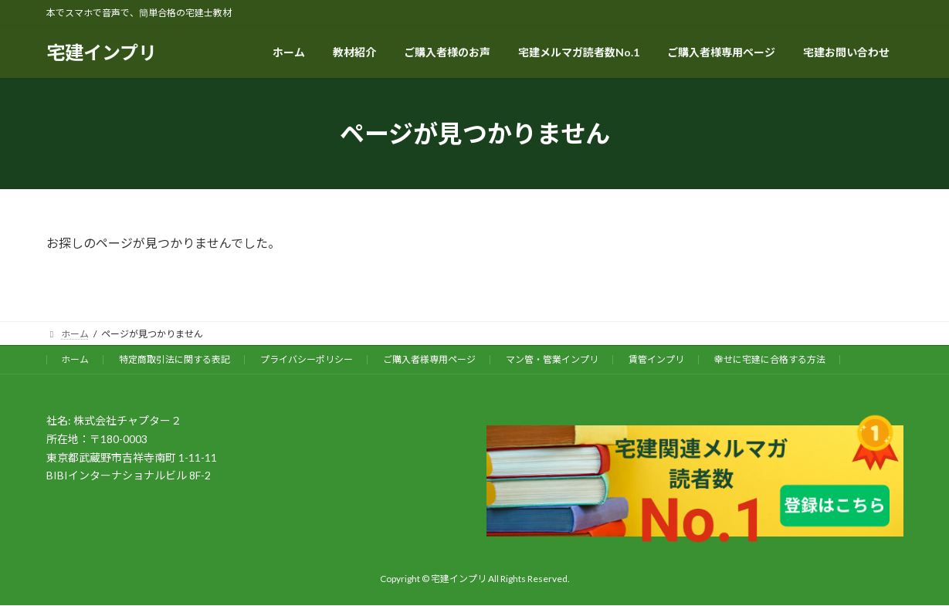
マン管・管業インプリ (552, 359)
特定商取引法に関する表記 (174, 359)
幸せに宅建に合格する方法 (769, 359)
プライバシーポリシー (306, 359)
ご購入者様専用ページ (429, 359)
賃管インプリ (656, 359)
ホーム (75, 359)
